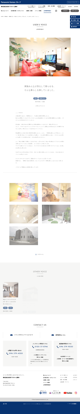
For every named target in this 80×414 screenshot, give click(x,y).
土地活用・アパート (61, 7)
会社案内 (70, 6)
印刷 (6, 403)
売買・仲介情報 (51, 6)
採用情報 (76, 6)
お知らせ (75, 379)
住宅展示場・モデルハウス (17, 10)
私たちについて (5, 10)
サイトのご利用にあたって (37, 403)
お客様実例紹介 (47, 10)
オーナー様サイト (32, 7)
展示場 (73, 17)
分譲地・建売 (29, 10)
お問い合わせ (75, 10)
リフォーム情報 (42, 7)
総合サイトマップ (26, 403)
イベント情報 (38, 10)
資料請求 (65, 10)
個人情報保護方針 (47, 403)
